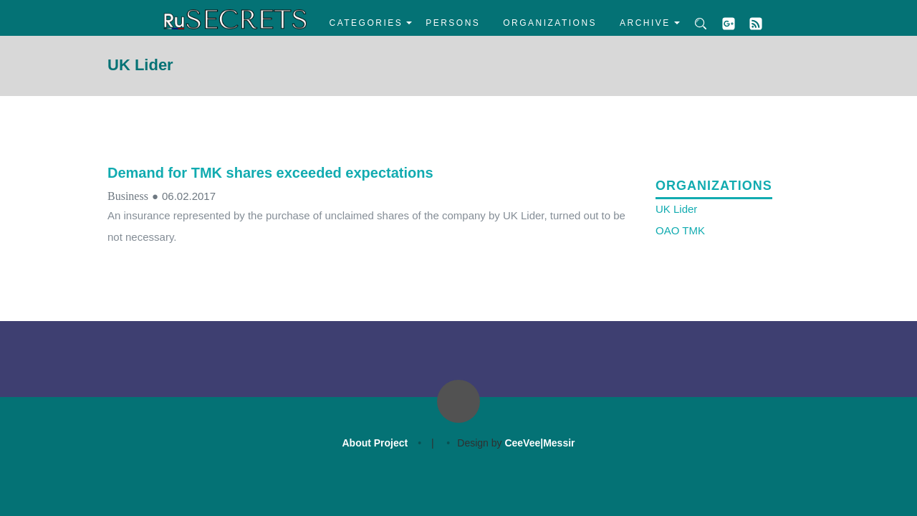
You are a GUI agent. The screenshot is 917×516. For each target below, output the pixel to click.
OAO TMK (680, 230)
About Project (375, 443)
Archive (645, 23)
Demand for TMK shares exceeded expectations (270, 173)
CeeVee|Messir (539, 443)
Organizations (550, 23)
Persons (453, 23)
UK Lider (676, 209)
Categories (366, 23)
